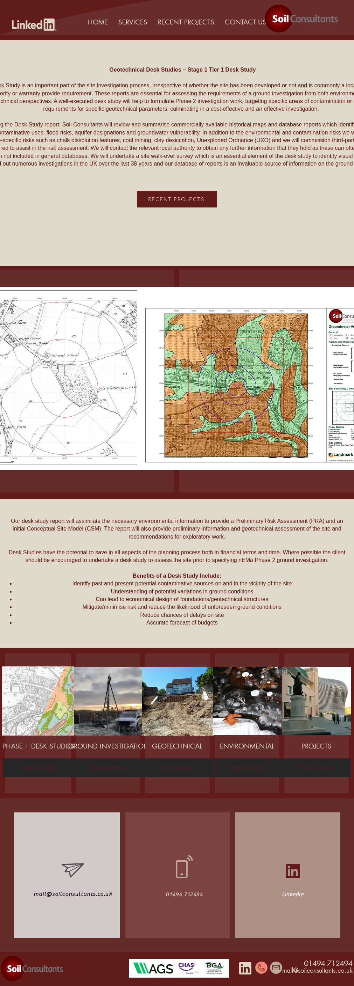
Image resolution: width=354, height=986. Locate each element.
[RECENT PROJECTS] (177, 199)
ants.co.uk (338, 970)
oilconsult (312, 970)
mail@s (291, 970)
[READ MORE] (38, 767)
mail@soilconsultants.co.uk (73, 894)
